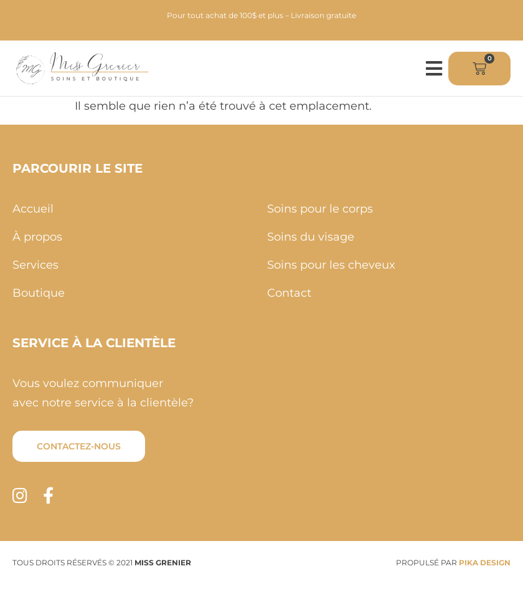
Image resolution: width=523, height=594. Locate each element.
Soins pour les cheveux (331, 265)
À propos (37, 237)
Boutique (38, 293)
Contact (289, 293)
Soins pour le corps (320, 209)
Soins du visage (310, 237)
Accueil (33, 209)
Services (35, 265)
